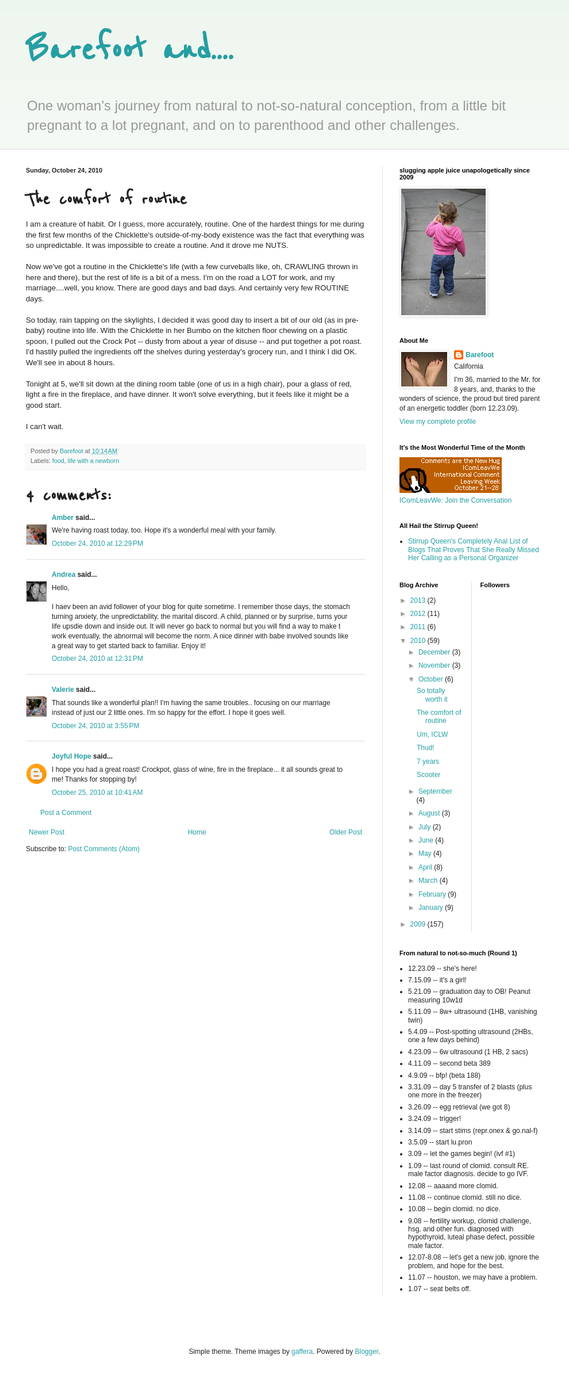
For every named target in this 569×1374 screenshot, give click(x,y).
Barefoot (480, 355)
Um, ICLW (432, 734)
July (425, 827)
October (431, 679)
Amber (63, 518)
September (435, 791)
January (431, 908)
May (425, 853)
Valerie (63, 690)
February (433, 894)
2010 (419, 641)
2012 (419, 614)
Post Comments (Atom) (104, 849)
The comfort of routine (439, 717)
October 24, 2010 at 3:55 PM (95, 726)
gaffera (302, 1352)
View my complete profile (437, 422)
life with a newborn (93, 460)
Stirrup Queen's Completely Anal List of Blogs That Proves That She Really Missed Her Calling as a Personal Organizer (473, 549)
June (426, 840)
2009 (419, 924)
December (435, 652)
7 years (428, 761)
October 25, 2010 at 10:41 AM (97, 793)
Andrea (63, 575)
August (430, 813)
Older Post (345, 832)
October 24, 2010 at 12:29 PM (97, 543)
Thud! (426, 748)
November (435, 665)
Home (197, 832)
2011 (419, 627)
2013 (419, 600)
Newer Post (46, 832)
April (426, 867)
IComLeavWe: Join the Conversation (455, 500)
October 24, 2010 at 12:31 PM (97, 659)
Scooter (428, 775)
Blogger (367, 1352)
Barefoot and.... (129, 50)
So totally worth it (432, 695)
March (429, 881)
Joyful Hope (71, 756)
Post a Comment (65, 813)
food (58, 460)
